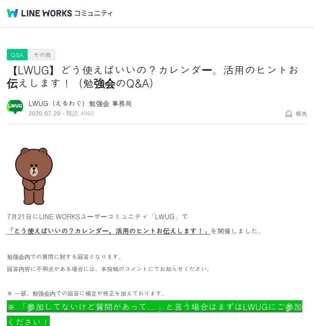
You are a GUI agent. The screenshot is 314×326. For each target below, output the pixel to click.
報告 (301, 113)
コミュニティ (94, 13)
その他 (42, 54)
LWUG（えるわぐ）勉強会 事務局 (80, 103)
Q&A (17, 54)
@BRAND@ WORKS (39, 13)
